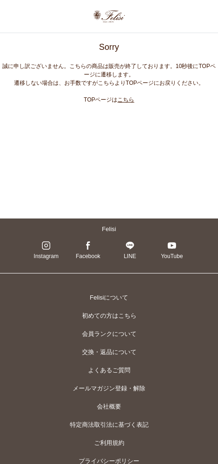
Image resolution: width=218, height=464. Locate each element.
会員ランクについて (109, 333)
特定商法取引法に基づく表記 (109, 424)
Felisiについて (109, 297)
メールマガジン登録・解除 (109, 388)
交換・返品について (109, 351)
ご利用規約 (109, 442)
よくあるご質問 (109, 370)
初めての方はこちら (109, 315)
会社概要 (109, 406)
